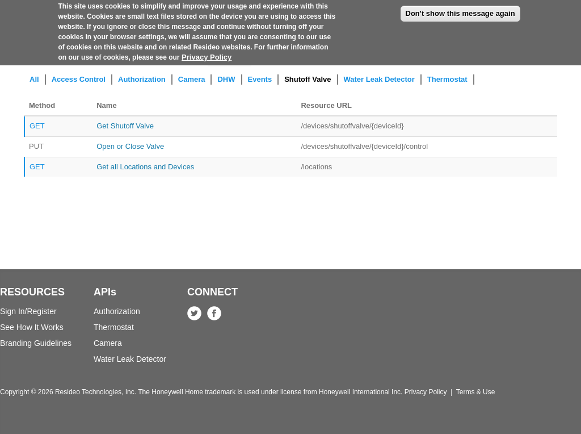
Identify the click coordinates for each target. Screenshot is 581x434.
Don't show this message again (460, 9)
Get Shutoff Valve (125, 126)
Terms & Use (475, 392)
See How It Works (32, 327)
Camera (191, 79)
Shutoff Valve (307, 79)
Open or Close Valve (130, 146)
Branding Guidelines (35, 343)
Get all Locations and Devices (145, 166)
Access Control (79, 79)
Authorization (142, 79)
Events (260, 79)
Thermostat (447, 79)
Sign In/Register (28, 311)
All (34, 79)
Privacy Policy (206, 53)
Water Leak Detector (379, 79)
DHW (226, 79)
